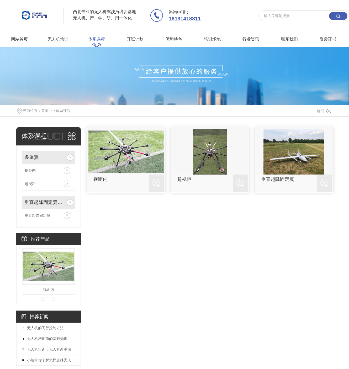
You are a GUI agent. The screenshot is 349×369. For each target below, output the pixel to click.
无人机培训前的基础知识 (47, 339)
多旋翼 (31, 157)
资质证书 (328, 39)
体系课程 (96, 39)
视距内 (30, 170)
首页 (45, 110)
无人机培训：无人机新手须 (49, 349)
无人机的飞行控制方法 (45, 328)
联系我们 (289, 39)
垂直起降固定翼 (37, 215)
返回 (323, 110)
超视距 (30, 184)
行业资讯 (250, 39)
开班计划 (135, 39)
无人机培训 (57, 39)
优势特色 (173, 39)
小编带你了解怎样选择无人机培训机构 (51, 360)
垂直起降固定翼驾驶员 (44, 202)
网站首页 (19, 39)
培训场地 (212, 39)
